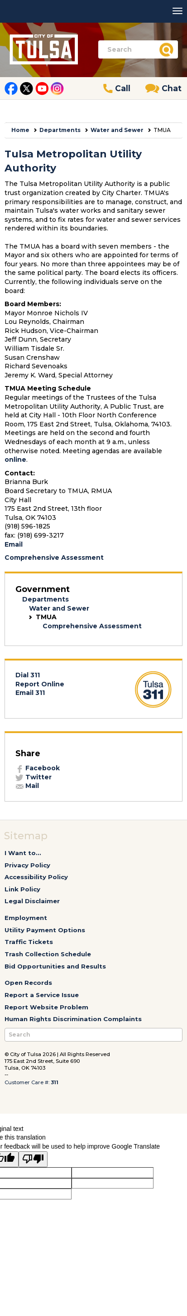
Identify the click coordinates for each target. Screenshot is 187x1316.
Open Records (28, 982)
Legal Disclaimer (32, 901)
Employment (26, 917)
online (15, 459)
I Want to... (23, 852)
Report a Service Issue (42, 994)
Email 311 (30, 693)
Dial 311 (27, 675)
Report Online (39, 684)
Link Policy (22, 889)
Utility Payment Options (45, 930)
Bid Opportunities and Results (55, 966)
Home (20, 130)
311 (54, 1082)
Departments (60, 130)
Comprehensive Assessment (54, 557)
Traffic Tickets (29, 941)
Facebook (37, 768)
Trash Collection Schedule (48, 954)
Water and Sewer (117, 130)
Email (14, 544)
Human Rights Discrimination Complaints (73, 1018)
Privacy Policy (27, 865)
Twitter (33, 777)
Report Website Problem (46, 1007)
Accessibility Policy (36, 877)
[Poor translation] (33, 1159)
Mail (27, 786)
